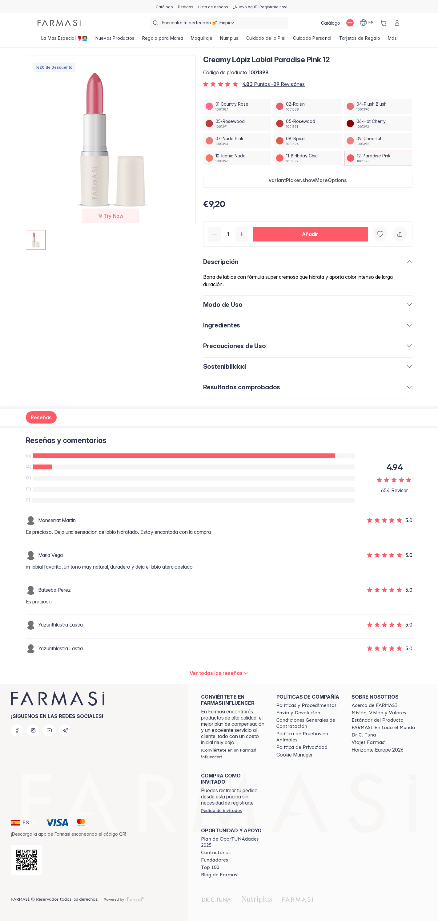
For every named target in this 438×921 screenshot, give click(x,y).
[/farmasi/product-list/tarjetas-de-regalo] (359, 40)
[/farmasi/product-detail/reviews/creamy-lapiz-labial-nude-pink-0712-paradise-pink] (219, 673)
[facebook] (17, 730)
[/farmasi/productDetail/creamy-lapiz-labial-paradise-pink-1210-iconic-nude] (237, 158)
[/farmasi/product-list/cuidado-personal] (312, 40)
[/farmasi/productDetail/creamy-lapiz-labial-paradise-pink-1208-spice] (308, 140)
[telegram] (65, 730)
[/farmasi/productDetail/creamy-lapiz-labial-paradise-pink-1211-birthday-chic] (308, 158)
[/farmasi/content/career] (368, 742)
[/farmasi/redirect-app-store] (26, 860)
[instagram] (33, 730)
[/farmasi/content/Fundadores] (214, 860)
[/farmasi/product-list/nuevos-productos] (114, 40)
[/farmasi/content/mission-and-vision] (379, 713)
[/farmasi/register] (185, 6)
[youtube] (49, 730)
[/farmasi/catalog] (164, 6)
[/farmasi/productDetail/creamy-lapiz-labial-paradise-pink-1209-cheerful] (378, 140)
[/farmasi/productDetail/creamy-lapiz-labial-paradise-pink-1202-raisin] (308, 106)
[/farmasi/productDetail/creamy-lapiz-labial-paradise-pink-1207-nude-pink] (237, 140)
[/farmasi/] (59, 22)
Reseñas (41, 417)
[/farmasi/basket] (383, 22)
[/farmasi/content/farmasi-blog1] (220, 875)
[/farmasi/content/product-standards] (378, 720)
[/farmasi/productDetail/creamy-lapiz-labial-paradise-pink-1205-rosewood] (237, 123)
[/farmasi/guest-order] (221, 810)
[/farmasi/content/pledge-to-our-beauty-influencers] (364, 735)
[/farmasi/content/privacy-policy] (301, 747)
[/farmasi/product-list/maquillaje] (201, 40)
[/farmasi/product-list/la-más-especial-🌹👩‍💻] (65, 40)
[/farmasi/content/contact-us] (216, 853)
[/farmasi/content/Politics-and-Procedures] (306, 705)
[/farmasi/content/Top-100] (210, 867)
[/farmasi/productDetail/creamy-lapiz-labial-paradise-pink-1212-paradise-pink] (378, 158)
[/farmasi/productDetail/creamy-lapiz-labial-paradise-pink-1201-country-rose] (237, 106)
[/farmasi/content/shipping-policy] (298, 713)
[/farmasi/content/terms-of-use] (308, 723)
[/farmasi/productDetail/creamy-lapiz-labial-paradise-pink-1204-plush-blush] (378, 106)
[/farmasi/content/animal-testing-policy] (308, 737)
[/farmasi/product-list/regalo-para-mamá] (162, 40)
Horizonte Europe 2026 (378, 750)
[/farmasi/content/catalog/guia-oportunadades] (233, 842)
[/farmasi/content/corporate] (383, 727)
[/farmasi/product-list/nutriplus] (229, 40)
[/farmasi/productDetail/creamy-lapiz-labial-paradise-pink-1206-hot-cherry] (378, 123)
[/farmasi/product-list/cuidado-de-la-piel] (265, 40)
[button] (307, 180)
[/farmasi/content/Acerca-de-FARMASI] (374, 705)
